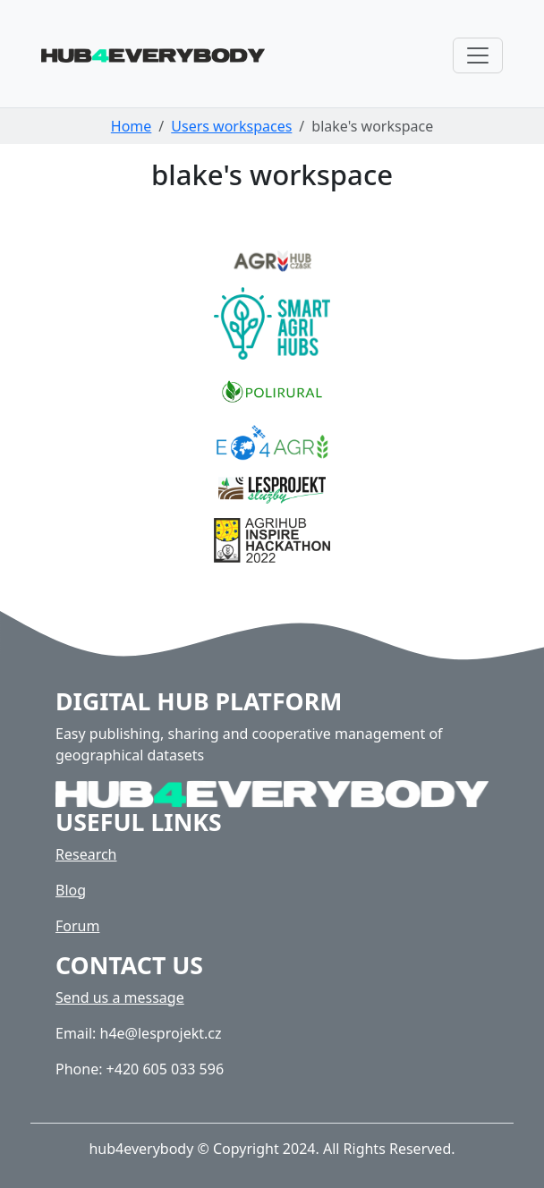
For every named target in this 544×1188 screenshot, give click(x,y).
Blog (70, 890)
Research (86, 854)
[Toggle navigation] (478, 55)
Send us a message (119, 997)
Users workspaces (231, 126)
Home (131, 126)
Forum (77, 926)
